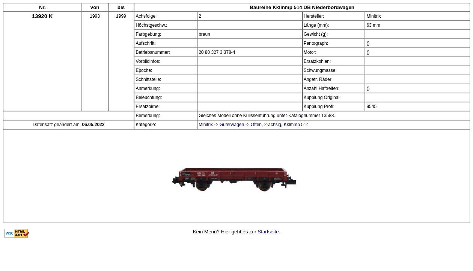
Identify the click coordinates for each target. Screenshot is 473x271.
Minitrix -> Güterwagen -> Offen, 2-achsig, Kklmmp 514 (254, 124)
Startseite (268, 231)
